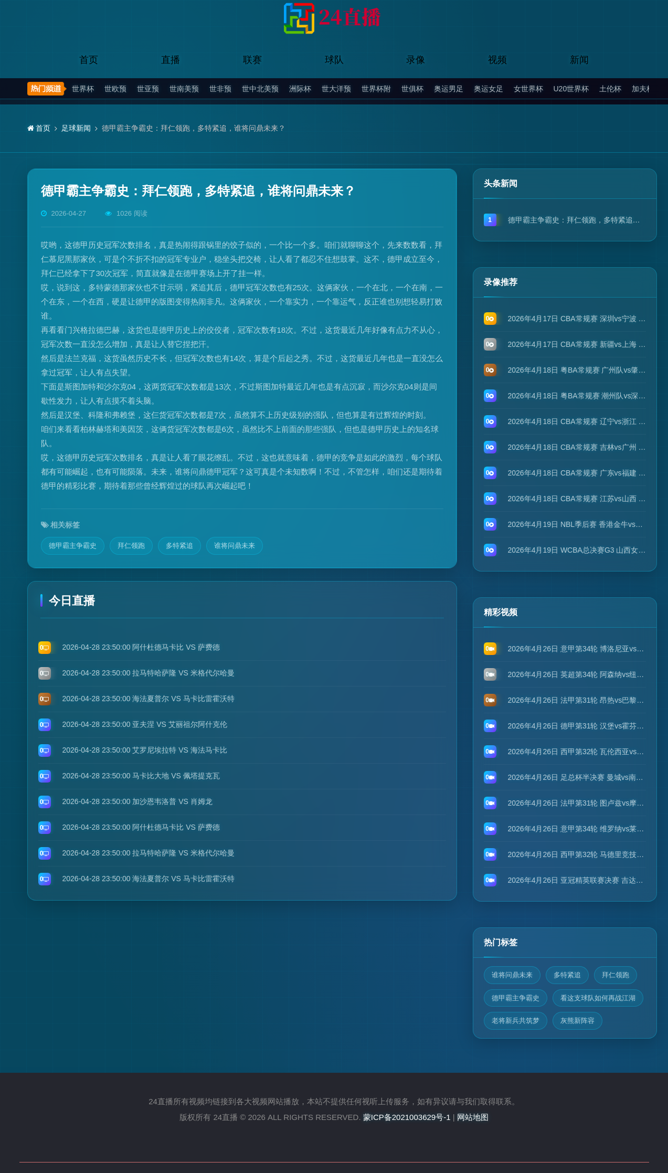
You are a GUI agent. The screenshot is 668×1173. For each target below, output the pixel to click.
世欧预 (115, 88)
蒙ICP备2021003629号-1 (407, 1117)
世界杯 (83, 88)
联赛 (252, 60)
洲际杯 (300, 88)
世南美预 (184, 88)
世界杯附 (376, 88)
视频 (497, 60)
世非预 (220, 88)
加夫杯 (643, 88)
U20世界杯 (571, 88)
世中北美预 (260, 88)
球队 (334, 60)
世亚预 (148, 88)
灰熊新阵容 (577, 1020)
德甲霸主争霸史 (73, 545)
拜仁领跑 (131, 545)
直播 (170, 60)
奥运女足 (488, 88)
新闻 (579, 60)
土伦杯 (610, 88)
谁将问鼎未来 (234, 545)
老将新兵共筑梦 (515, 1020)
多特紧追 (179, 545)
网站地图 (473, 1117)
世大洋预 (336, 88)
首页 (88, 60)
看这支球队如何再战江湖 (597, 998)
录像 (415, 60)
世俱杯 (412, 88)
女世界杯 (528, 88)
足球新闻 (76, 128)
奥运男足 (448, 88)
